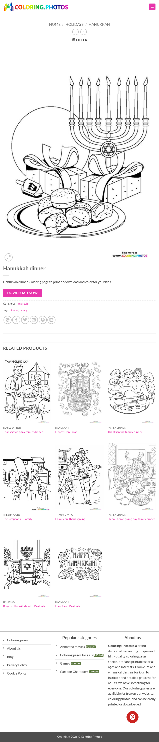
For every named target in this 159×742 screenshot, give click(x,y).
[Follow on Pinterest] (132, 717)
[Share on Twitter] (25, 320)
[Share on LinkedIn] (51, 320)
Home (54, 24)
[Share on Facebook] (16, 320)
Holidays (74, 24)
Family (24, 310)
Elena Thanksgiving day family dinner (131, 519)
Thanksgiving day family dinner (23, 432)
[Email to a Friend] (34, 320)
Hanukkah (99, 24)
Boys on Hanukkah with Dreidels (24, 606)
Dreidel (14, 310)
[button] (152, 7)
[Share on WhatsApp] (8, 320)
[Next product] (75, 32)
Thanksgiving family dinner (125, 432)
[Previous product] (83, 32)
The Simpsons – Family (17, 519)
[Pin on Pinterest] (43, 320)
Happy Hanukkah (66, 432)
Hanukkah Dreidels (67, 606)
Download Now (22, 293)
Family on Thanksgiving (70, 519)
